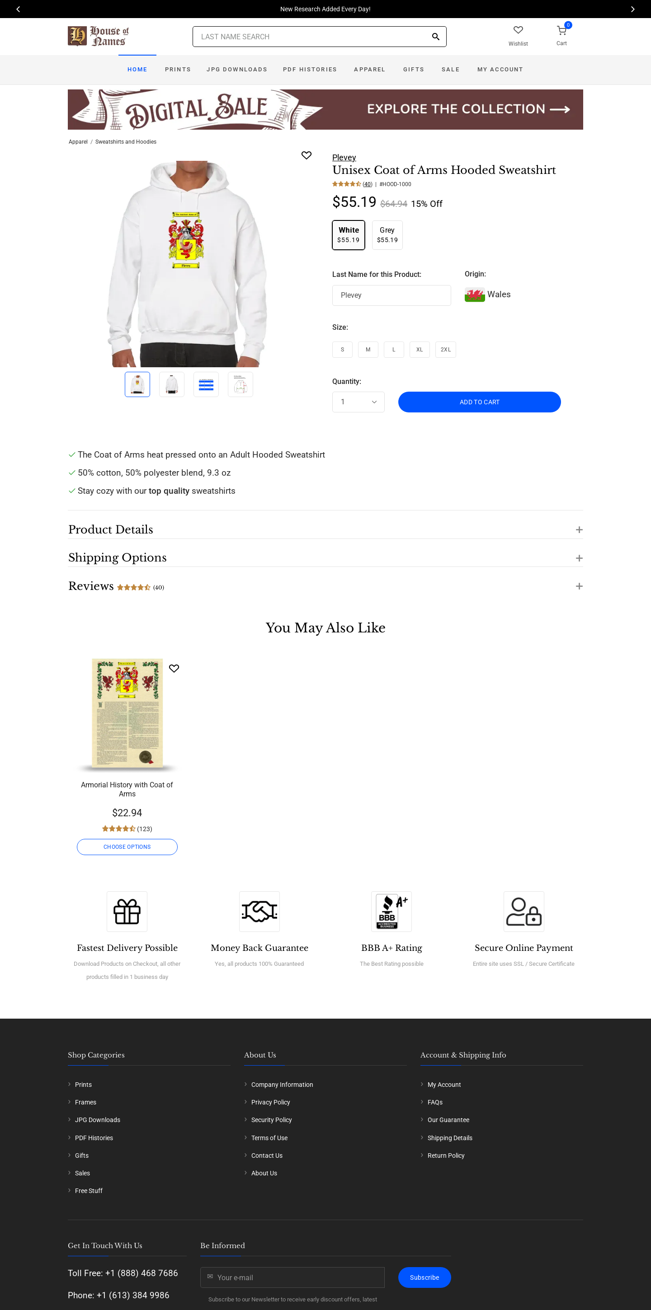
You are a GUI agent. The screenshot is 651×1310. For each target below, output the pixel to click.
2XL (446, 349)
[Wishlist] (174, 668)
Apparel (370, 69)
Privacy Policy (270, 1102)
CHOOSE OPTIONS (127, 847)
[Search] (435, 37)
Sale (451, 69)
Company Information (282, 1084)
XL (419, 349)
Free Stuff (89, 1190)
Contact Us (267, 1155)
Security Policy (271, 1119)
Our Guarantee (448, 1119)
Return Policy (446, 1155)
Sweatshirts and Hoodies (125, 142)
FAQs (435, 1102)
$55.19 (348, 234)
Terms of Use (269, 1138)
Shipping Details (450, 1138)
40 (367, 184)
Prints (178, 69)
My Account (500, 69)
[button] (325, 524)
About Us (264, 1173)
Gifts (414, 69)
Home (137, 69)
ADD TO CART (480, 402)
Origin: (475, 274)
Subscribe (424, 1277)
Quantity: (346, 381)
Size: (340, 327)
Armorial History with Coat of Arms (127, 789)
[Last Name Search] (320, 36)
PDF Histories (310, 69)
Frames (85, 1102)
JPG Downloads (237, 69)
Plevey (344, 157)
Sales (82, 1173)
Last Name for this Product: (376, 274)
